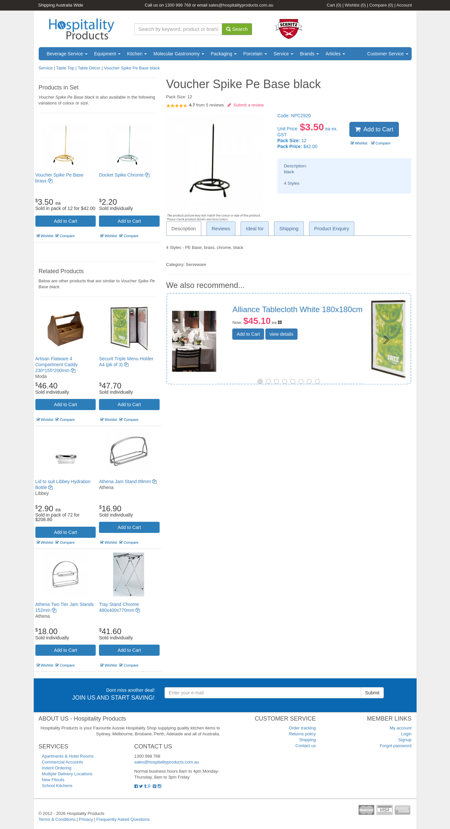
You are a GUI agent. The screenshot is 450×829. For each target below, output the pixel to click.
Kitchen (137, 53)
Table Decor (89, 68)
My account (400, 727)
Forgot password (396, 745)
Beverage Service (67, 53)
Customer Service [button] (387, 53)
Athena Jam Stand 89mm (128, 481)
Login (406, 733)
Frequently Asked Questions (123, 819)
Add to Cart (65, 221)
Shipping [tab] (288, 228)
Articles (335, 53)
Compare (381, 5)
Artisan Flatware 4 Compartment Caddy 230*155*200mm (56, 364)
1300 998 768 (178, 5)
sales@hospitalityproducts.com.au (240, 5)
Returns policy (302, 733)
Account (404, 5)
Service (284, 53)
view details (322, 342)
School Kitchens (57, 785)
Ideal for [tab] (255, 228)
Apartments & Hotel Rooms (68, 756)
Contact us (305, 745)
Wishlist (355, 5)
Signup (404, 739)
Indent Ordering (56, 767)
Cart (334, 5)
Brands (309, 53)
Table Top (65, 68)
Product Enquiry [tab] (331, 228)
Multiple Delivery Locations (67, 773)
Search (237, 29)
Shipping (307, 739)
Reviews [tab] (221, 228)
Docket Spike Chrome (124, 175)
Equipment (107, 53)
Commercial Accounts (62, 762)
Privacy (86, 819)
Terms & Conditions (57, 819)
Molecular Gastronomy (178, 53)
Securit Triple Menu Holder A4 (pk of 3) (336, 313)
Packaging (224, 53)
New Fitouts (53, 779)
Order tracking (302, 727)
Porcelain (255, 53)
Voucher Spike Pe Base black (132, 68)
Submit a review (245, 105)
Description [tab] (183, 228)
